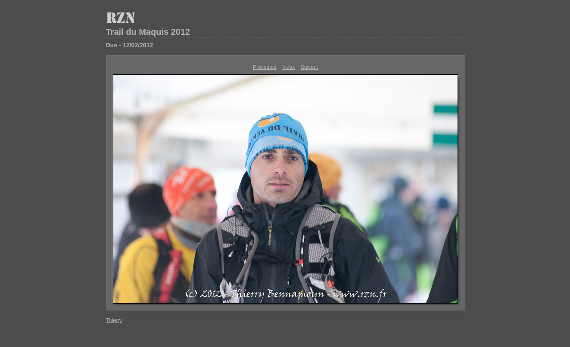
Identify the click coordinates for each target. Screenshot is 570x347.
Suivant (309, 67)
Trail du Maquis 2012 (148, 32)
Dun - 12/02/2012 (129, 45)
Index (288, 67)
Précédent (265, 67)
